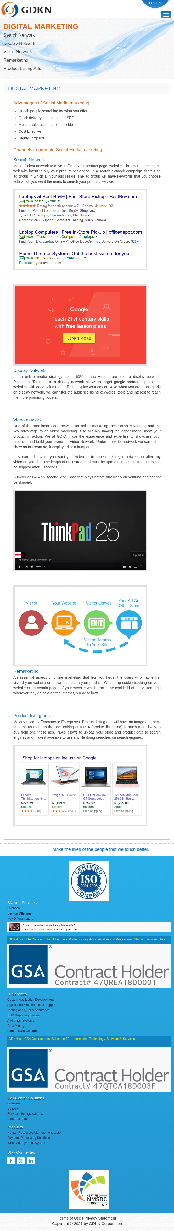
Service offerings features (25, 1114)
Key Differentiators (20, 919)
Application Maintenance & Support (31, 1005)
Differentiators (17, 1119)
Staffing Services (22, 902)
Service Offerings (19, 913)
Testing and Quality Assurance (28, 1010)
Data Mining (15, 1026)
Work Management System (26, 1143)
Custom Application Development (30, 999)
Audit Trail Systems (20, 1020)
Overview (13, 908)
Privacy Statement (100, 1218)
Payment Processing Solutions (28, 1138)
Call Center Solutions (25, 1098)
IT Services (17, 994)
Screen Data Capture (22, 1031)
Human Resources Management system (35, 1132)
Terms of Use (69, 1218)
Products (15, 1127)
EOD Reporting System (23, 1015)
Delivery (13, 1108)
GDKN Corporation (39, 929)
